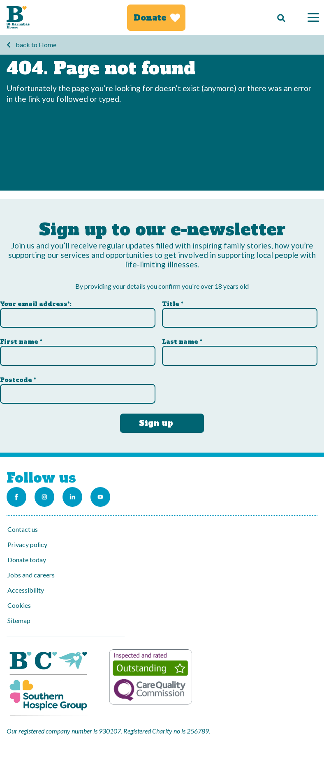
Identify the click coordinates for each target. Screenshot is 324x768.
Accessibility (25, 590)
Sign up (156, 423)
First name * (21, 342)
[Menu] (313, 17)
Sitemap (18, 620)
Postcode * (18, 380)
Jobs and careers (31, 575)
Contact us (22, 529)
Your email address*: (36, 304)
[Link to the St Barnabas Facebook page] (16, 497)
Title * (172, 304)
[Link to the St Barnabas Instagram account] (44, 497)
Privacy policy (27, 544)
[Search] (279, 17)
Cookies (19, 605)
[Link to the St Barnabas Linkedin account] (72, 497)
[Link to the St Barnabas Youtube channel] (100, 497)
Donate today (26, 559)
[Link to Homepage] (18, 17)
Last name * (182, 342)
